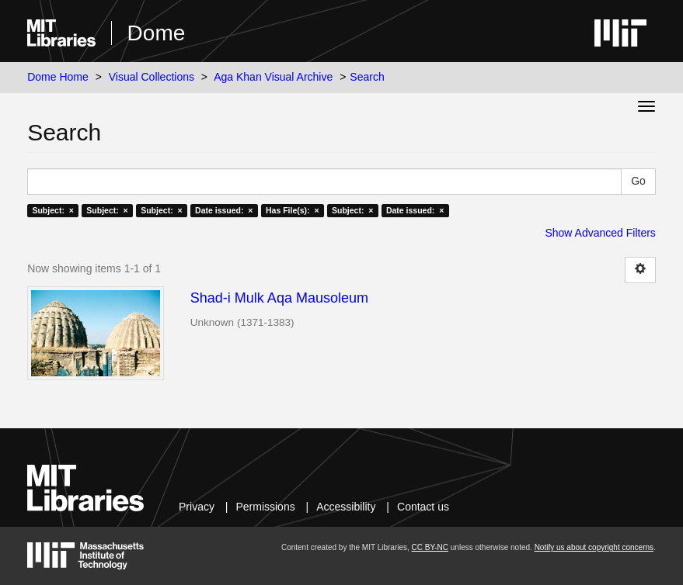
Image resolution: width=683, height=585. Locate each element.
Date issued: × (224, 210)
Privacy (196, 506)
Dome (156, 33)
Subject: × (52, 210)
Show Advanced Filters (600, 233)
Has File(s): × (292, 210)
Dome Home (58, 77)
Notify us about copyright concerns (594, 547)
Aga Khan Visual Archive (273, 77)
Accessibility (345, 506)
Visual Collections (151, 77)
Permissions (264, 506)
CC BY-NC (430, 547)
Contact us (423, 506)
